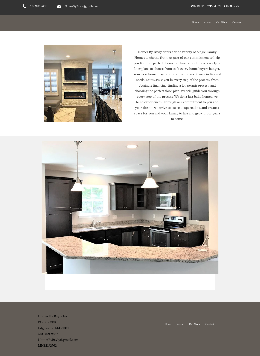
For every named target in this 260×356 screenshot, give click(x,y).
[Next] (213, 215)
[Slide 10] (148, 284)
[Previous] (46, 215)
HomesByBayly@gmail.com (81, 6)
